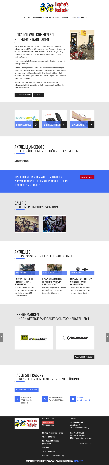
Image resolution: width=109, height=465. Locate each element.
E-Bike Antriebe (55, 124)
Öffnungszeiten (23, 94)
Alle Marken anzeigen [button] (84, 357)
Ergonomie (83, 124)
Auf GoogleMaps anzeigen (26, 390)
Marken (66, 18)
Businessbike (27, 124)
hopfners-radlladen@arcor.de (82, 438)
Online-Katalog (52, 18)
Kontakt (84, 18)
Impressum (78, 461)
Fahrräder (38, 18)
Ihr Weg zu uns (87, 177)
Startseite (25, 18)
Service (76, 18)
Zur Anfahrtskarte (87, 443)
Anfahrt (38, 94)
